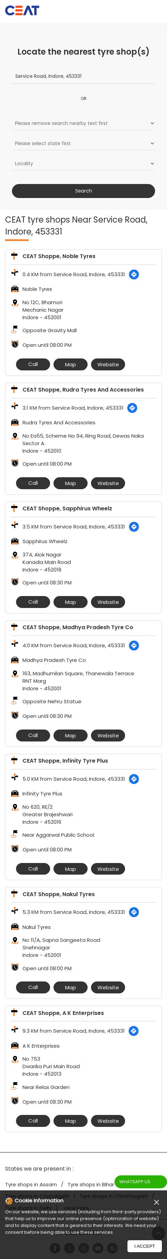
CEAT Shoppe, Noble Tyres (58, 256)
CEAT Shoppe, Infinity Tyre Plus (65, 761)
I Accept (144, 1246)
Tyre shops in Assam (31, 1184)
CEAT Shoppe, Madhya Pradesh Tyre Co (77, 627)
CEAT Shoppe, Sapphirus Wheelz (67, 508)
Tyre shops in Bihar (90, 1184)
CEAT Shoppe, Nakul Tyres (58, 894)
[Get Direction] (133, 274)
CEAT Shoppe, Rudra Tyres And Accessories (83, 390)
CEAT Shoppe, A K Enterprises (63, 1013)
